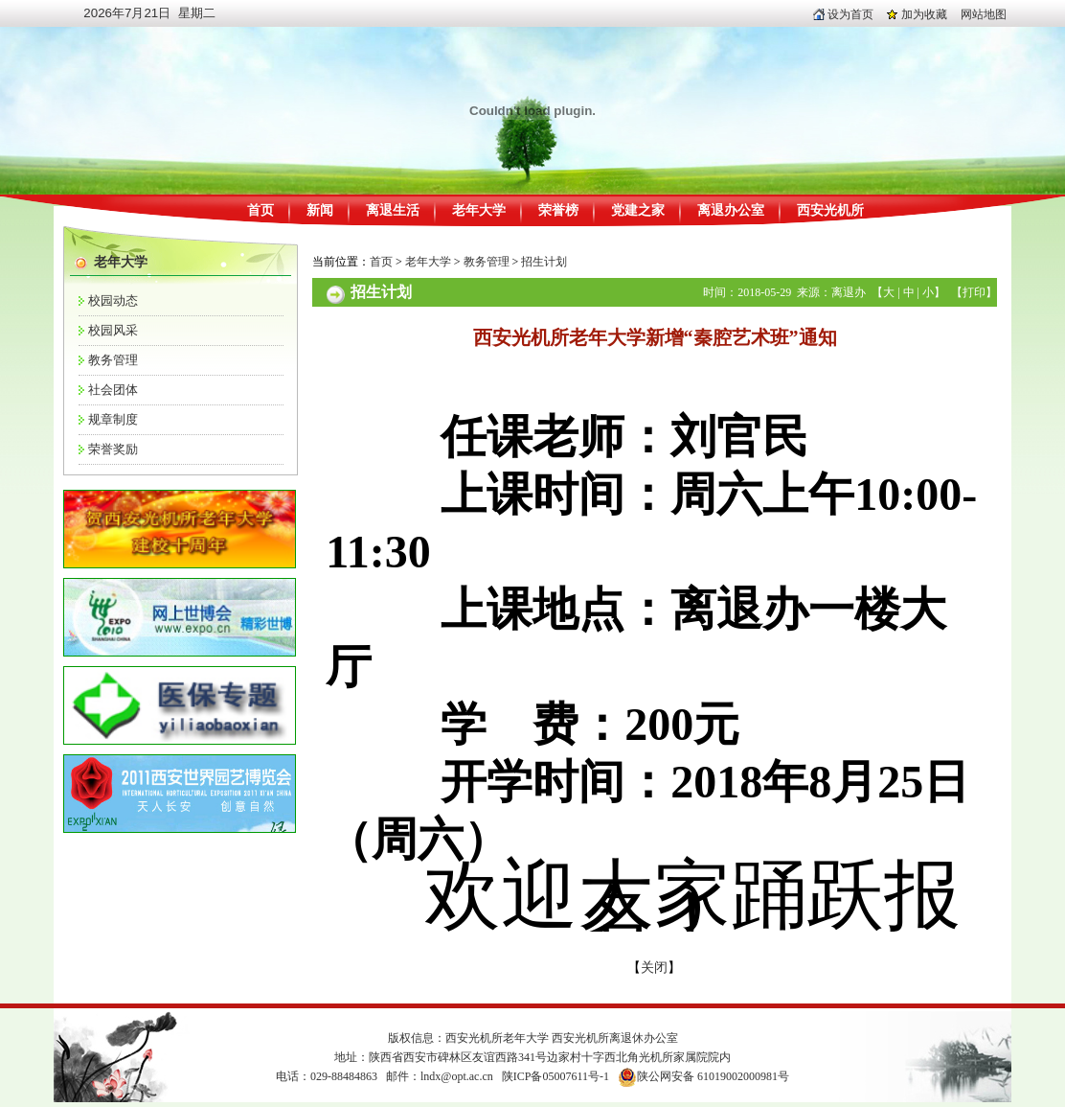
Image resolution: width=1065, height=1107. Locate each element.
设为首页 (843, 14)
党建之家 (638, 210)
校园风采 (113, 330)
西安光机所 (830, 210)
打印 (974, 292)
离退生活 (392, 210)
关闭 (654, 967)
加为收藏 (917, 14)
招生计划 (544, 261)
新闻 (319, 210)
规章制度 (113, 419)
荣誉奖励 (113, 449)
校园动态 (113, 300)
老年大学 (479, 210)
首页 (260, 210)
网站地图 (984, 14)
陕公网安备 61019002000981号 (713, 1076)
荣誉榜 (558, 210)
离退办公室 (730, 210)
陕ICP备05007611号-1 (555, 1076)
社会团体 (113, 389)
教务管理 (113, 360)
